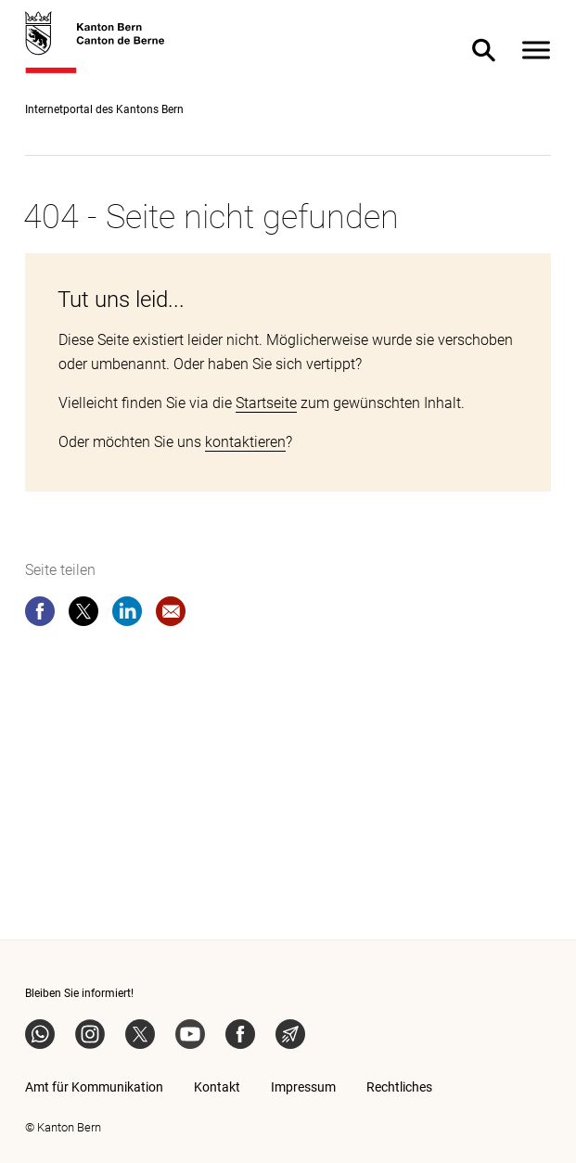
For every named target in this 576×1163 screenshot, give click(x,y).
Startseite (266, 403)
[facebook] (40, 614)
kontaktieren (245, 442)
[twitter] (83, 614)
